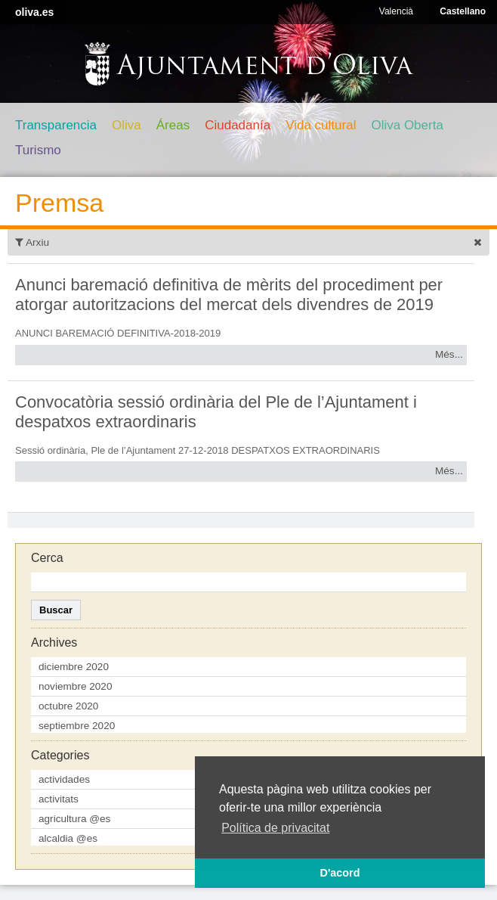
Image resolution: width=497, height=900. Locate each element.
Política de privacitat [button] (275, 827)
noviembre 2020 (76, 686)
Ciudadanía (237, 125)
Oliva (126, 125)
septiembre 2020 (77, 725)
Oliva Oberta (407, 125)
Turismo (38, 150)
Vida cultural (321, 125)
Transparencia (56, 125)
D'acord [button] (340, 873)
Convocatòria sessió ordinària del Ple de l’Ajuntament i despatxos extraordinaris (216, 412)
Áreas (173, 125)
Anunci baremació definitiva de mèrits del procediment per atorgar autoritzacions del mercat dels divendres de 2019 (229, 294)
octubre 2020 (68, 706)
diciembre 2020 (74, 666)
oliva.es (34, 12)
